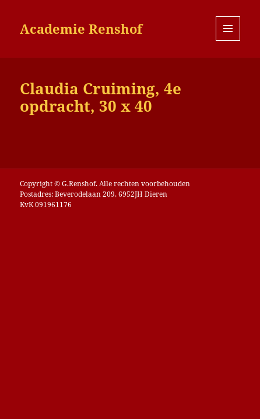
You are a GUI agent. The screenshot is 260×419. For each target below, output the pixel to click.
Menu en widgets (228, 40)
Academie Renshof (81, 28)
